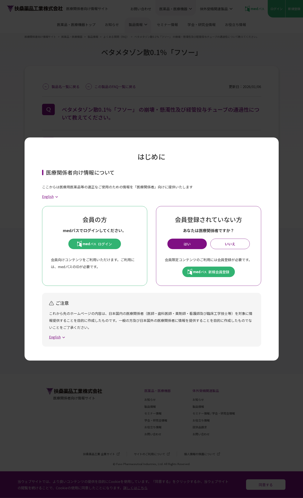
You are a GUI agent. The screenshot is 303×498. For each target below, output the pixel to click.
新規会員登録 (208, 272)
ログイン (94, 244)
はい (187, 243)
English (48, 196)
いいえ (230, 243)
